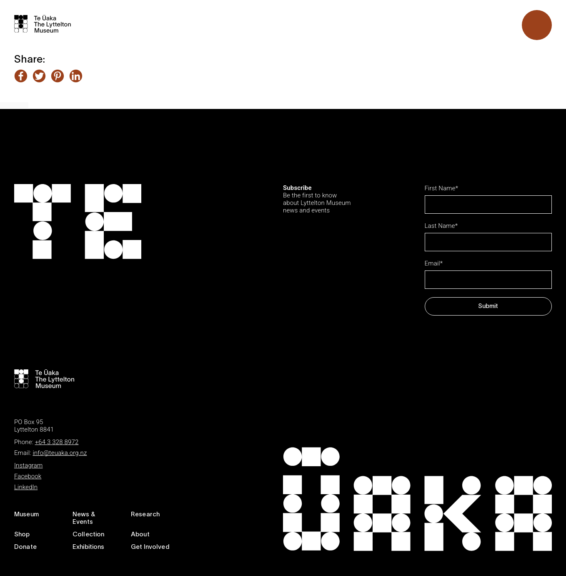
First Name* (441, 188)
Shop (22, 535)
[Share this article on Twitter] (39, 77)
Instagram (28, 465)
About (140, 535)
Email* (434, 263)
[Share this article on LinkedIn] (76, 77)
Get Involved (150, 547)
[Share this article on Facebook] (21, 77)
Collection (89, 535)
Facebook (27, 476)
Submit (488, 306)
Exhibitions (89, 547)
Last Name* (441, 226)
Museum (26, 515)
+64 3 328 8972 (57, 442)
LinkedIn (26, 487)
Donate (25, 547)
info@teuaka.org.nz (60, 453)
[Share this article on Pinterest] (57, 77)
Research (145, 515)
